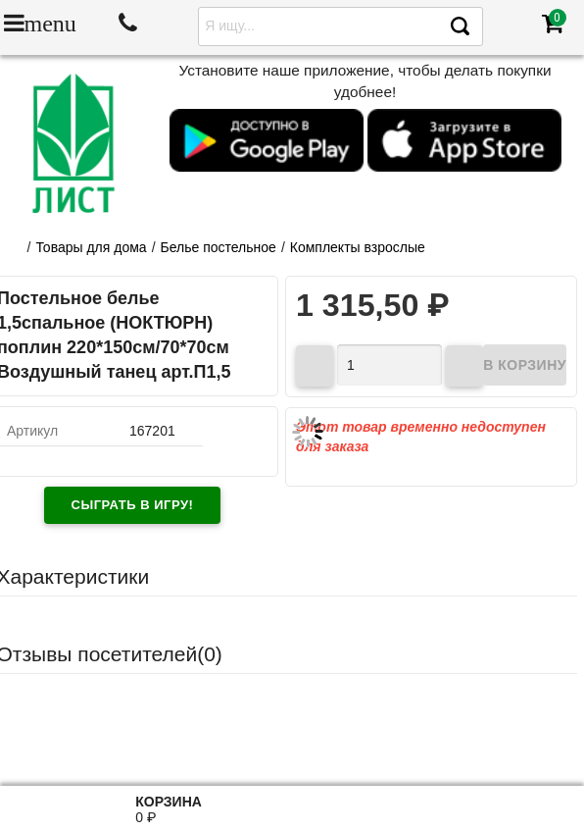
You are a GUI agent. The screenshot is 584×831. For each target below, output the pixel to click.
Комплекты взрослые (357, 247)
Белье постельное (218, 247)
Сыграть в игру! (133, 504)
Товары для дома (90, 247)
